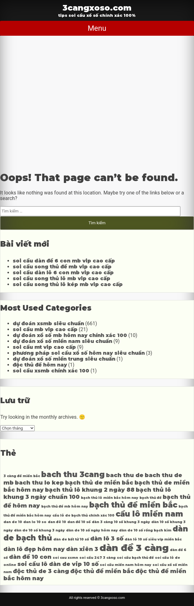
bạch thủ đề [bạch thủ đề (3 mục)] (150, 498)
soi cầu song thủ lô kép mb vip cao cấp (68, 284)
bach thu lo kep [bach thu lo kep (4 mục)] (39, 482)
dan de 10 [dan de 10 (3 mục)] (12, 522)
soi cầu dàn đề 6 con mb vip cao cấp (64, 261)
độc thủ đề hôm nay (40, 365)
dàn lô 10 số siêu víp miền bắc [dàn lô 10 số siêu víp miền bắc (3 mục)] (153, 539)
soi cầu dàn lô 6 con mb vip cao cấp (63, 273)
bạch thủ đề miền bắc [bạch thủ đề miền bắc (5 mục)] (133, 504)
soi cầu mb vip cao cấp (45, 329)
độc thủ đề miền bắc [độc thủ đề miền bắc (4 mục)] (102, 571)
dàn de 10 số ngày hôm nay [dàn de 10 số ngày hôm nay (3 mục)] (92, 530)
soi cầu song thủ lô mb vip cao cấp (61, 278)
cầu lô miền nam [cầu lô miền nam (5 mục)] (149, 513)
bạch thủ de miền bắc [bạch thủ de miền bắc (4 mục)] (99, 482)
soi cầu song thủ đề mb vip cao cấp (62, 267)
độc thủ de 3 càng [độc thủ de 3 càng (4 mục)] (41, 571)
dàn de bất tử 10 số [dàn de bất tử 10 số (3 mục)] (71, 539)
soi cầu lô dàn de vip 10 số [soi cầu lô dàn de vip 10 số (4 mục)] (58, 563)
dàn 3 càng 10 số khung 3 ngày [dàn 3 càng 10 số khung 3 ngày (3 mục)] (121, 522)
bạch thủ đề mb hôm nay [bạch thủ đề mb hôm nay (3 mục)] (64, 506)
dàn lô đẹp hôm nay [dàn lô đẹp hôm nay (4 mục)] (34, 549)
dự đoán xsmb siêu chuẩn (48, 323)
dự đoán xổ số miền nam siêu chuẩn (62, 341)
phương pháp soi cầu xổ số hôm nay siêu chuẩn (79, 353)
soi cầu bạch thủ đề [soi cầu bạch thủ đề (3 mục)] (135, 558)
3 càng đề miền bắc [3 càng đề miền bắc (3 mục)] (21, 476)
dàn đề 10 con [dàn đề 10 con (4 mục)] (30, 556)
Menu (97, 28)
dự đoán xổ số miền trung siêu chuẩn (64, 359)
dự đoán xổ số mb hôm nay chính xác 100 (70, 335)
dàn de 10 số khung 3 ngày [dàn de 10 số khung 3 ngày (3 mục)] (39, 530)
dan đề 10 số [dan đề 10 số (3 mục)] (78, 522)
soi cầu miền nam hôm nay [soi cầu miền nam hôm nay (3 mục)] (125, 565)
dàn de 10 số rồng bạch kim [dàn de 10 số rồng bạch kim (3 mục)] (145, 530)
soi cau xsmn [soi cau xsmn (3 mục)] (65, 558)
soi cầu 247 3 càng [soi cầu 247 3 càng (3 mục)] (97, 558)
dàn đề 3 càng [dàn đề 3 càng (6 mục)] (134, 547)
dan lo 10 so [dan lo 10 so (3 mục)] (34, 522)
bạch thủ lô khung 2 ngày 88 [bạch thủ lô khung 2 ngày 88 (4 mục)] (89, 489)
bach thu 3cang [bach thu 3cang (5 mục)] (73, 474)
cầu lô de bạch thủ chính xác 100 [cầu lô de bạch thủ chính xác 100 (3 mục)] (83, 515)
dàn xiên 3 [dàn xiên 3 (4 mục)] (82, 549)
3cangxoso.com (97, 7)
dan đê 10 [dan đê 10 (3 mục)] (57, 522)
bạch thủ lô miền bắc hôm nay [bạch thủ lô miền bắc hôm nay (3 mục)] (109, 498)
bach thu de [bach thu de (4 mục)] (124, 475)
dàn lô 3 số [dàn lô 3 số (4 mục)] (106, 538)
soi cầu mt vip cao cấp (44, 347)
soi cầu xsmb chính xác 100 (51, 371)
